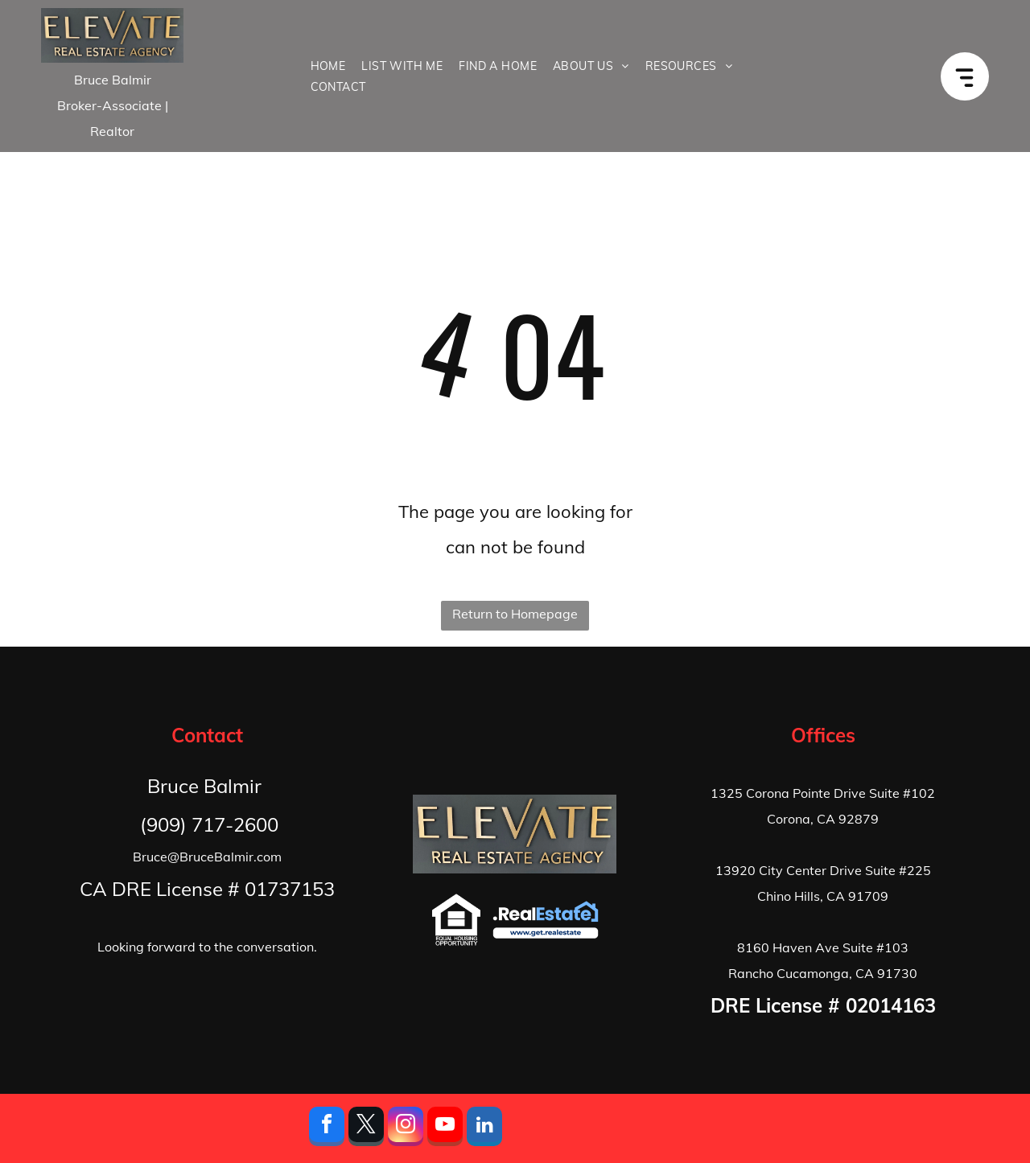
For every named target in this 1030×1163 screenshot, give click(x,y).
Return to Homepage (515, 614)
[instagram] (405, 1128)
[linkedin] (484, 1128)
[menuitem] (328, 65)
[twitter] (366, 1128)
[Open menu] (972, 76)
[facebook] (326, 1128)
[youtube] (445, 1128)
